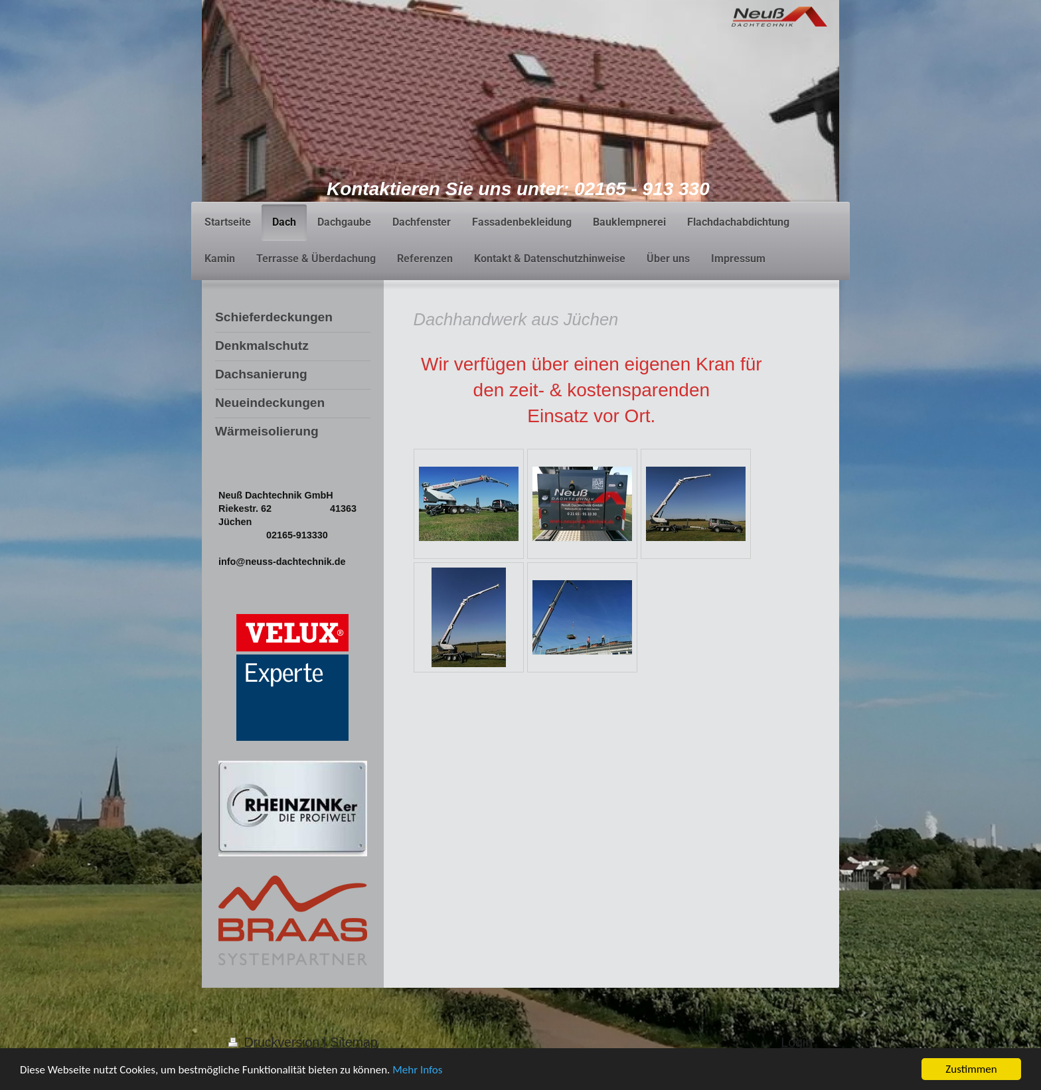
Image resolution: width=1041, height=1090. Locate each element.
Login (797, 1042)
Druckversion (275, 1042)
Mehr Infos (417, 1073)
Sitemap (354, 1042)
